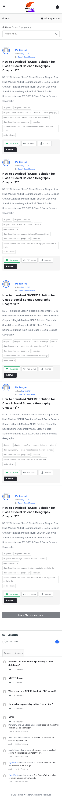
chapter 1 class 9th (22, 107)
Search (7, 18)
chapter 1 (7, 107)
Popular (7, 653)
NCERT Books (15, 678)
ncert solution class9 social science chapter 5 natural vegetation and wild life (29, 579)
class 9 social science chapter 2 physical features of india (26, 234)
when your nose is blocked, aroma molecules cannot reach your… (32, 751)
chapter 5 (7, 553)
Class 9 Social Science (26, 57)
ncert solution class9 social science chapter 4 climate (25, 459)
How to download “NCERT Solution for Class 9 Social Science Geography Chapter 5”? (29, 512)
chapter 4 (7, 445)
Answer (10, 149)
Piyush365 (13, 762)
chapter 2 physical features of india (18, 224)
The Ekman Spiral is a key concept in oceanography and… (32, 776)
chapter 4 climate (40, 445)
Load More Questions (31, 615)
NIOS (11, 717)
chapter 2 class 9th (22, 219)
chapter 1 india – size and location (17, 112)
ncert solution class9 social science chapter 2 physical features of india (30, 245)
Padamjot (21, 50)
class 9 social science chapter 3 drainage (37, 346)
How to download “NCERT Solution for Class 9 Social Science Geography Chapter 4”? (29, 403)
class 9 (37, 112)
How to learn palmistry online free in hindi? (30, 704)
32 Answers (15, 682)
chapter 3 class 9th (22, 341)
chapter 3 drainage (40, 341)
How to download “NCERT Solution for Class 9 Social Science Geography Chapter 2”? (29, 178)
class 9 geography (50, 112)
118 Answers (16, 669)
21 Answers (15, 708)
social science (9, 135)
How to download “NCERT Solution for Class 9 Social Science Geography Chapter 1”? (29, 66)
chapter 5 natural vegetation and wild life (20, 558)
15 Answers (15, 721)
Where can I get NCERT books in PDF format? (32, 691)
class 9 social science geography (16, 122)
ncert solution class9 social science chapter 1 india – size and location (28, 128)
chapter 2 (7, 219)
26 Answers (15, 695)
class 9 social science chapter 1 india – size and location (26, 117)
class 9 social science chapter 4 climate (37, 450)
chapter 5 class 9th (22, 553)
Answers (19, 653)
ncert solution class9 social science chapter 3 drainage (25, 355)
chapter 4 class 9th (22, 445)
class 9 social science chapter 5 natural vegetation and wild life (29, 568)
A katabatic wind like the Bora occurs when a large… (31, 764)
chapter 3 (7, 341)
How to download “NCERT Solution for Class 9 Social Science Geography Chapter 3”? (29, 300)
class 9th (36, 122)
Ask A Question (50, 18)
